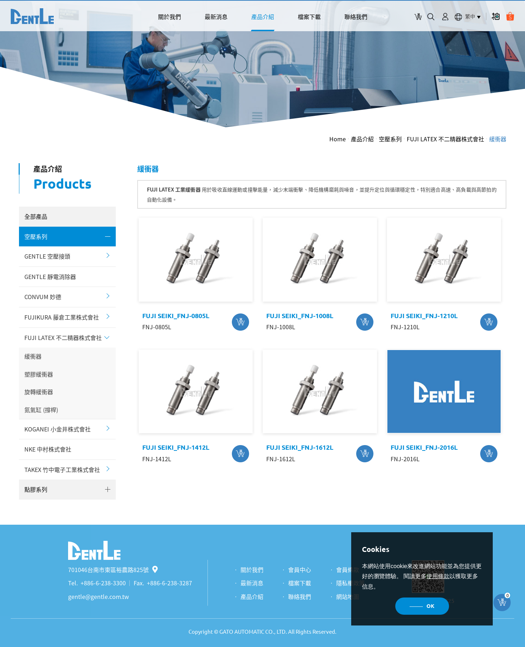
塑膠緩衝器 (38, 374)
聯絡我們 (355, 16)
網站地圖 (347, 596)
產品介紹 (262, 16)
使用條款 (437, 576)
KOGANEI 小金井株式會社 (57, 429)
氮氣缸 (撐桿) (41, 409)
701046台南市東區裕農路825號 (113, 569)
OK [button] (430, 606)
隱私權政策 (350, 582)
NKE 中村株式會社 (47, 449)
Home (337, 138)
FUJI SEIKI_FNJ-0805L (175, 315)
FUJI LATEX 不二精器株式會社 (445, 138)
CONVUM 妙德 (42, 296)
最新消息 (216, 16)
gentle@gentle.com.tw (98, 596)
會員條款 (347, 569)
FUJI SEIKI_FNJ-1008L (299, 315)
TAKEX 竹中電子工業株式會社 (62, 469)
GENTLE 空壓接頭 (47, 256)
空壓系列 (390, 138)
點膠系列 (35, 489)
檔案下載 (309, 16)
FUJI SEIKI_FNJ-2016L (424, 447)
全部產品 (35, 216)
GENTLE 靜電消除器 (50, 276)
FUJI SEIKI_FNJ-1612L (299, 447)
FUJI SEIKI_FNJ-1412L (175, 447)
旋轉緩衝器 (38, 391)
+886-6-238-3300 (103, 582)
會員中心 (299, 569)
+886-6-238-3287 (169, 582)
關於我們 (169, 16)
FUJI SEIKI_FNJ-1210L (424, 315)
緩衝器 (497, 138)
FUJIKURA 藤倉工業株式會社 (61, 317)
